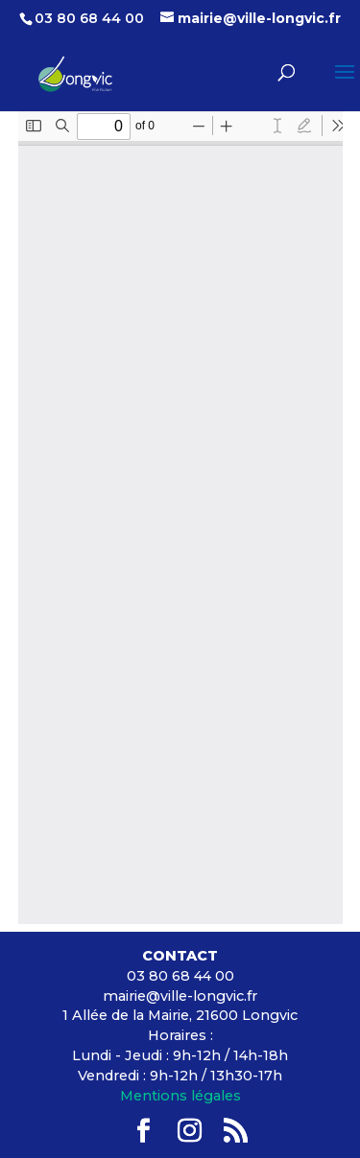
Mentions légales (180, 1095)
